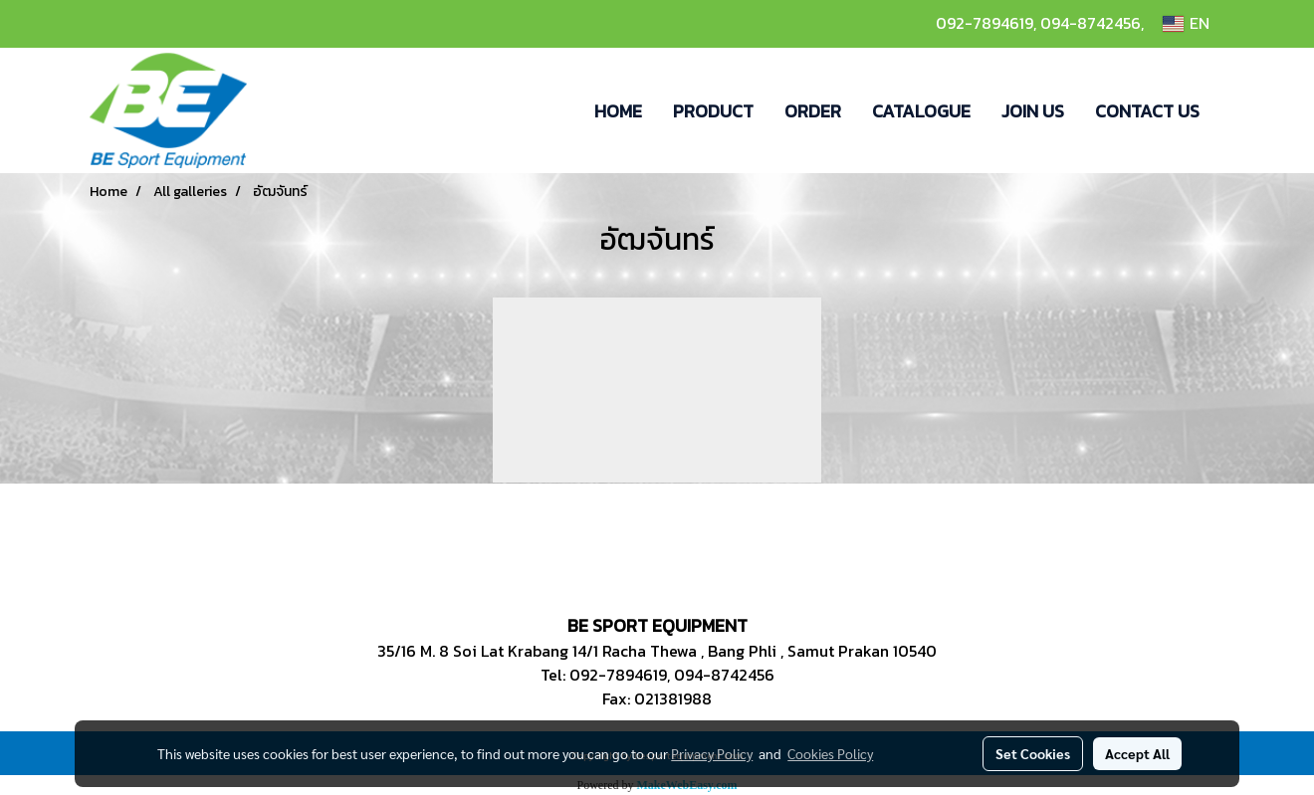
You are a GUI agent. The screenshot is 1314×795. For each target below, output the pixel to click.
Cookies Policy (830, 753)
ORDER (812, 111)
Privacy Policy (712, 753)
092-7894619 (984, 23)
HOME (618, 111)
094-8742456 (1090, 23)
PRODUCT (713, 111)
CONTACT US (1147, 111)
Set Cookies (1032, 753)
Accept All (1137, 753)
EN (1186, 24)
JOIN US (1032, 111)
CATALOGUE (921, 111)
